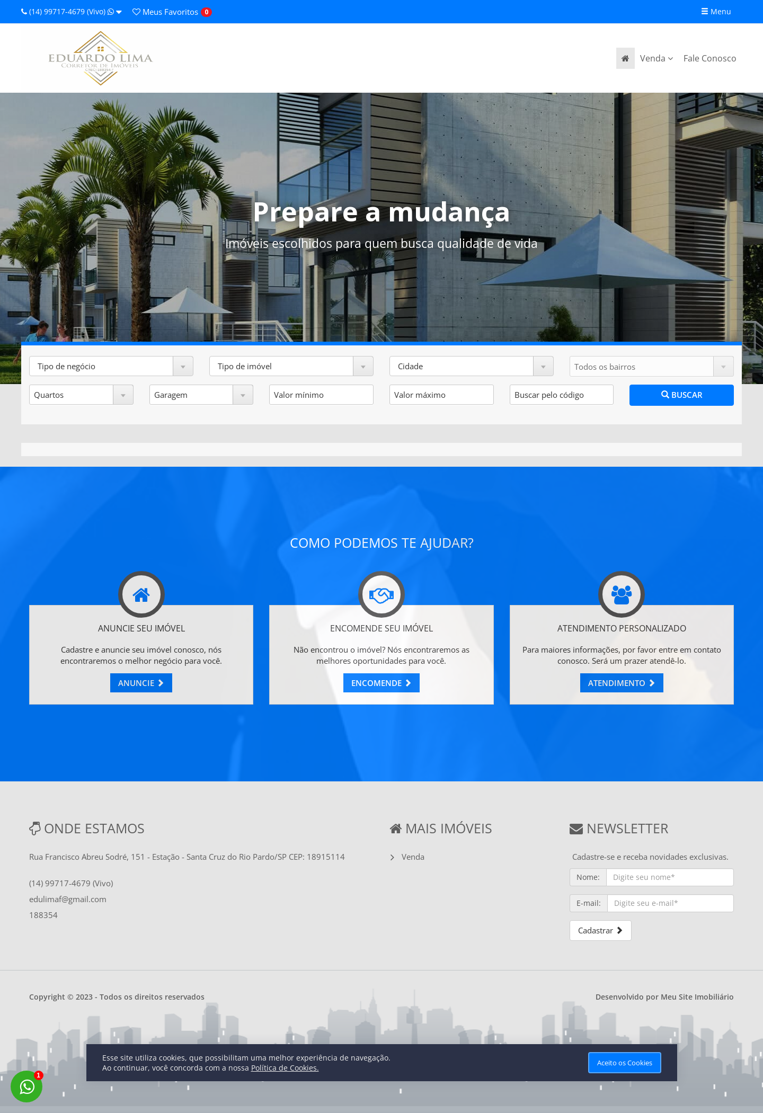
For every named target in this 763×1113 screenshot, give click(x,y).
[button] (111, 366)
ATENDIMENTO (621, 683)
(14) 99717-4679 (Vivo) (71, 11)
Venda (656, 58)
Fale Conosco (710, 58)
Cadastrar (600, 930)
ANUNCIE (141, 683)
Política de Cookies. (285, 1068)
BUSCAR (682, 394)
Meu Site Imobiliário (697, 997)
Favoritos (165, 11)
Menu (716, 11)
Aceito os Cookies (624, 1062)
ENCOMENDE (381, 683)
